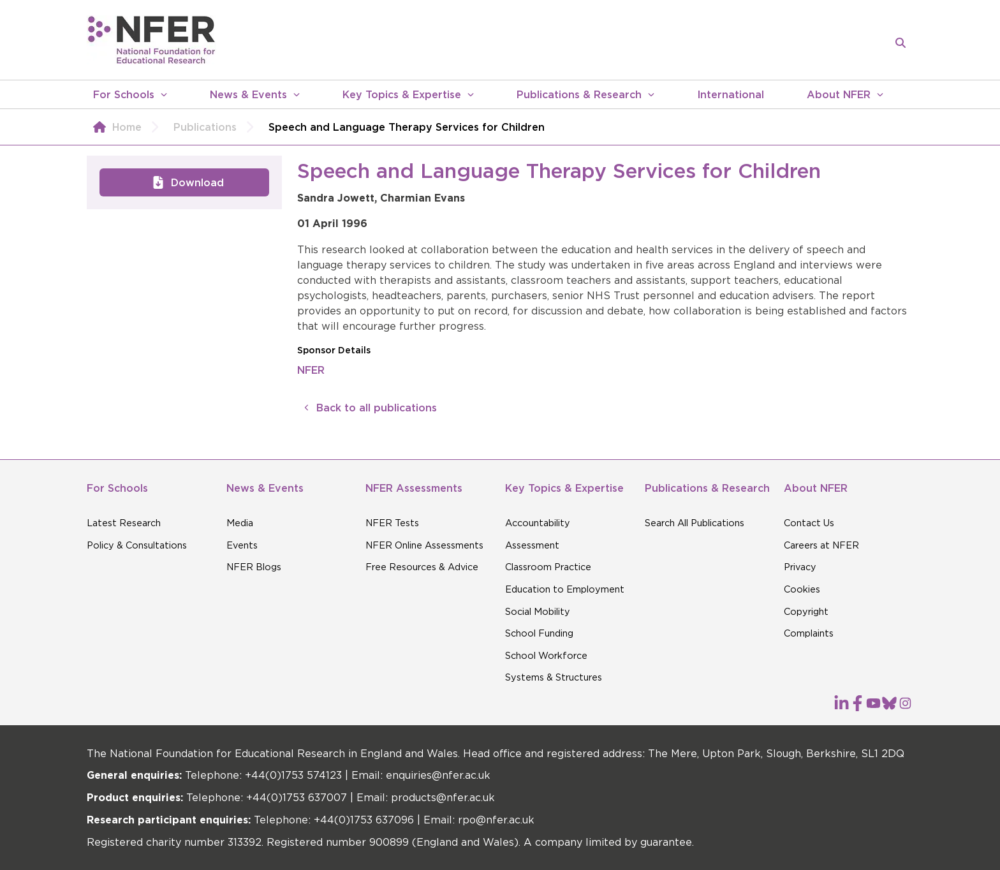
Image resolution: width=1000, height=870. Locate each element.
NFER (311, 370)
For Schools (123, 94)
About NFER (839, 94)
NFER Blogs (253, 567)
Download (184, 182)
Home (127, 127)
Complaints (809, 633)
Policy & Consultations (137, 545)
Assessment (532, 545)
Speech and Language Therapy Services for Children (406, 127)
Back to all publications (367, 407)
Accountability (537, 523)
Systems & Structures (553, 677)
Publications (217, 127)
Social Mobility (537, 611)
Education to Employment (564, 589)
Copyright (806, 611)
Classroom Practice (548, 567)
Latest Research (124, 523)
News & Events (248, 94)
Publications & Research (579, 94)
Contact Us (809, 523)
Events (242, 545)
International (730, 94)
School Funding (539, 633)
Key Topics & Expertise (401, 94)
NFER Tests (392, 523)
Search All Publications (694, 523)
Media (239, 523)
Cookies (802, 589)
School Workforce (546, 655)
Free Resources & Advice (421, 567)
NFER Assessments (413, 488)
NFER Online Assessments (424, 545)
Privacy (800, 567)
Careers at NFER (821, 545)
